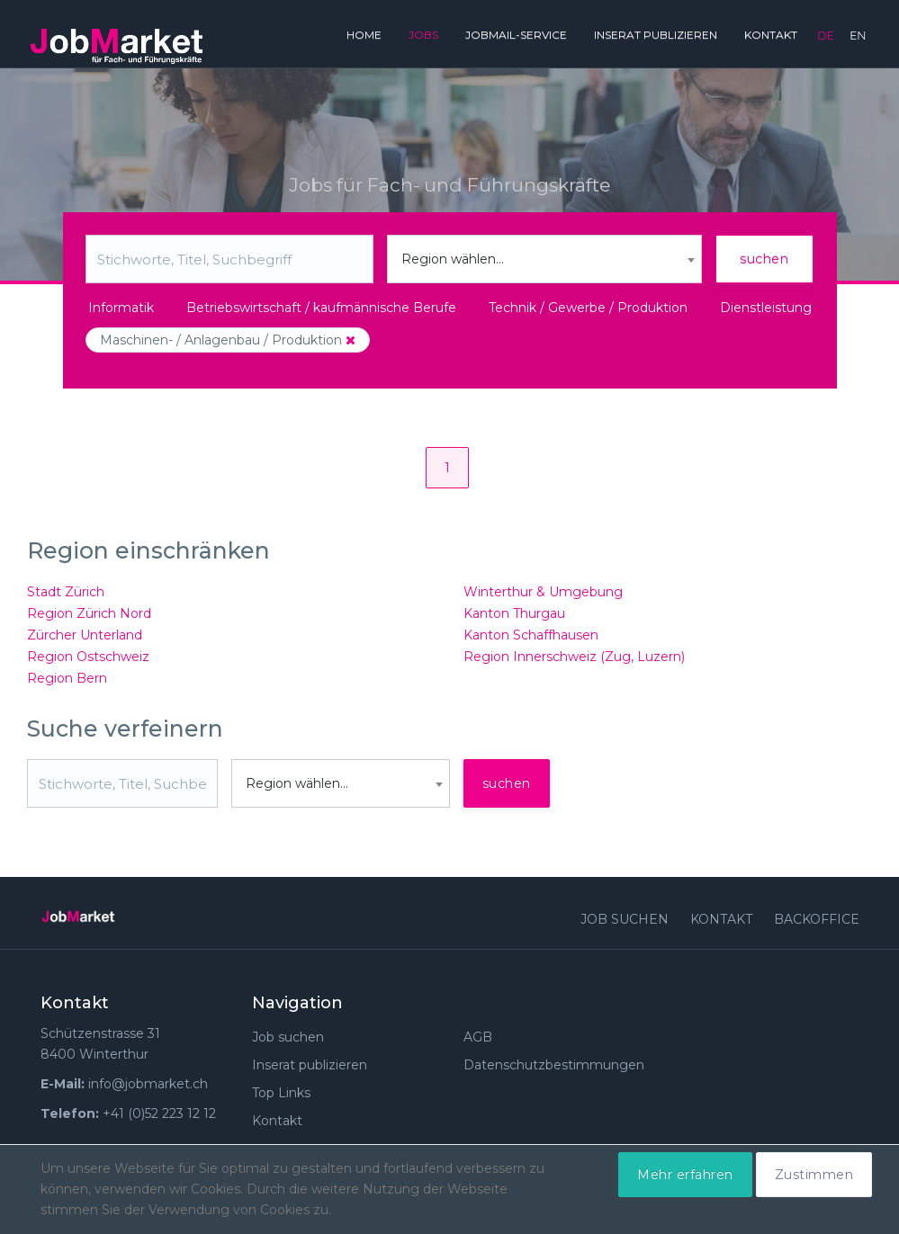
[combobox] (544, 259)
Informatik (121, 308)
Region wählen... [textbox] (452, 259)
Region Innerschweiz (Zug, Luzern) (574, 656)
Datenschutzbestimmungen (553, 1065)
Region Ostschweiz (88, 656)
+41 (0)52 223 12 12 (159, 1113)
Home (364, 34)
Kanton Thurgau (514, 613)
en (858, 35)
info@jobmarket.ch (148, 1084)
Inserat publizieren (655, 34)
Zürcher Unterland (84, 635)
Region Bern (67, 678)
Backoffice (816, 919)
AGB (477, 1037)
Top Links (281, 1093)
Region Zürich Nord (89, 613)
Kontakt (770, 34)
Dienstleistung (766, 308)
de (825, 35)
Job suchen (624, 919)
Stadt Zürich (65, 592)
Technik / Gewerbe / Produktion (588, 308)
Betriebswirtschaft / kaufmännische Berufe (321, 308)
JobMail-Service (516, 34)
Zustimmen (814, 1175)
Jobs (423, 34)
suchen (764, 259)
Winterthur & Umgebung (543, 592)
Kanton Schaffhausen (530, 635)
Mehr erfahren (685, 1175)
